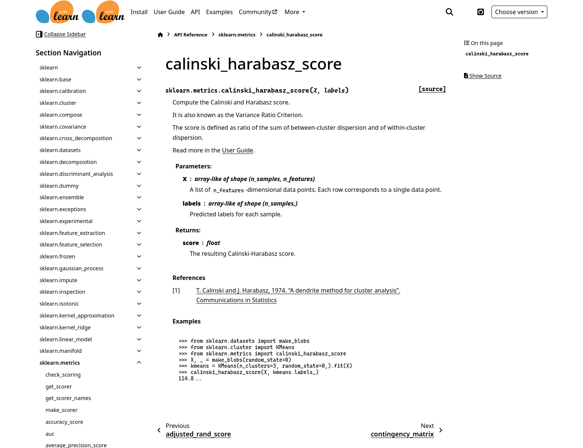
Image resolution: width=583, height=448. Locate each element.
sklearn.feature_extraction (72, 232)
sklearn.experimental (66, 221)
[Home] (160, 35)
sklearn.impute (58, 280)
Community (255, 12)
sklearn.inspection (62, 291)
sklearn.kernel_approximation (76, 315)
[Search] (449, 12)
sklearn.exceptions (62, 209)
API (195, 12)
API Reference (190, 34)
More (292, 12)
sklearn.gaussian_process (71, 268)
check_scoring (63, 374)
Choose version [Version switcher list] (517, 12)
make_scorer (61, 409)
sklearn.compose (60, 114)
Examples (219, 12)
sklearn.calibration (62, 90)
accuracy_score (64, 421)
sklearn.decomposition (68, 161)
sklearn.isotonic (59, 303)
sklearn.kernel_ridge (65, 327)
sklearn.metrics (59, 362)
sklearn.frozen (57, 256)
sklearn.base (55, 79)
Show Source (483, 75)
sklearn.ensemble (61, 197)
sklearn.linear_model (65, 339)
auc (49, 433)
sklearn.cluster (57, 102)
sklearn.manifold (60, 350)
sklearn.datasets (59, 150)
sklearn (48, 67)
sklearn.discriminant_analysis (76, 173)
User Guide (169, 12)
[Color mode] (465, 12)
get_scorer (58, 386)
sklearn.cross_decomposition (75, 138)
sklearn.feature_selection (70, 244)
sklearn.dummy (58, 185)
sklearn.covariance (62, 126)
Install (139, 12)
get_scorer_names (68, 398)
